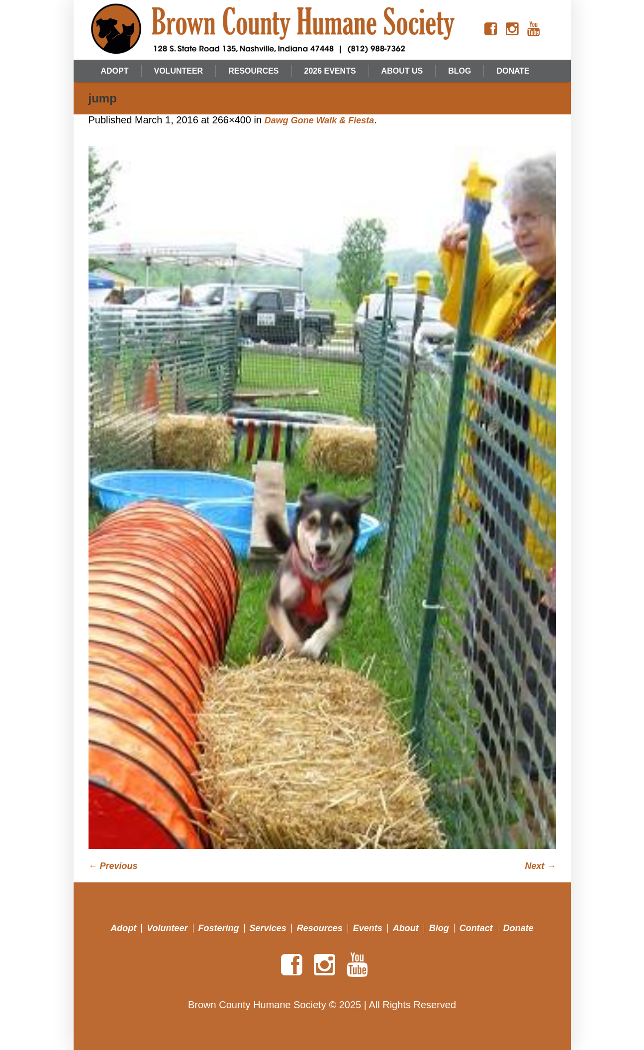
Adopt (123, 928)
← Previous (113, 866)
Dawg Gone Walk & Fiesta (319, 120)
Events (367, 928)
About (406, 928)
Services (268, 928)
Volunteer (167, 928)
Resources (320, 928)
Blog (439, 928)
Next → (540, 866)
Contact (476, 928)
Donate (518, 928)
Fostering (218, 928)
